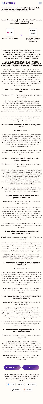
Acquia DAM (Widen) (22, 8)
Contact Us (31, 367)
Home (3, 8)
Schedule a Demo (12, 367)
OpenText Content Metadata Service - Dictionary (33, 35)
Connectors (10, 8)
